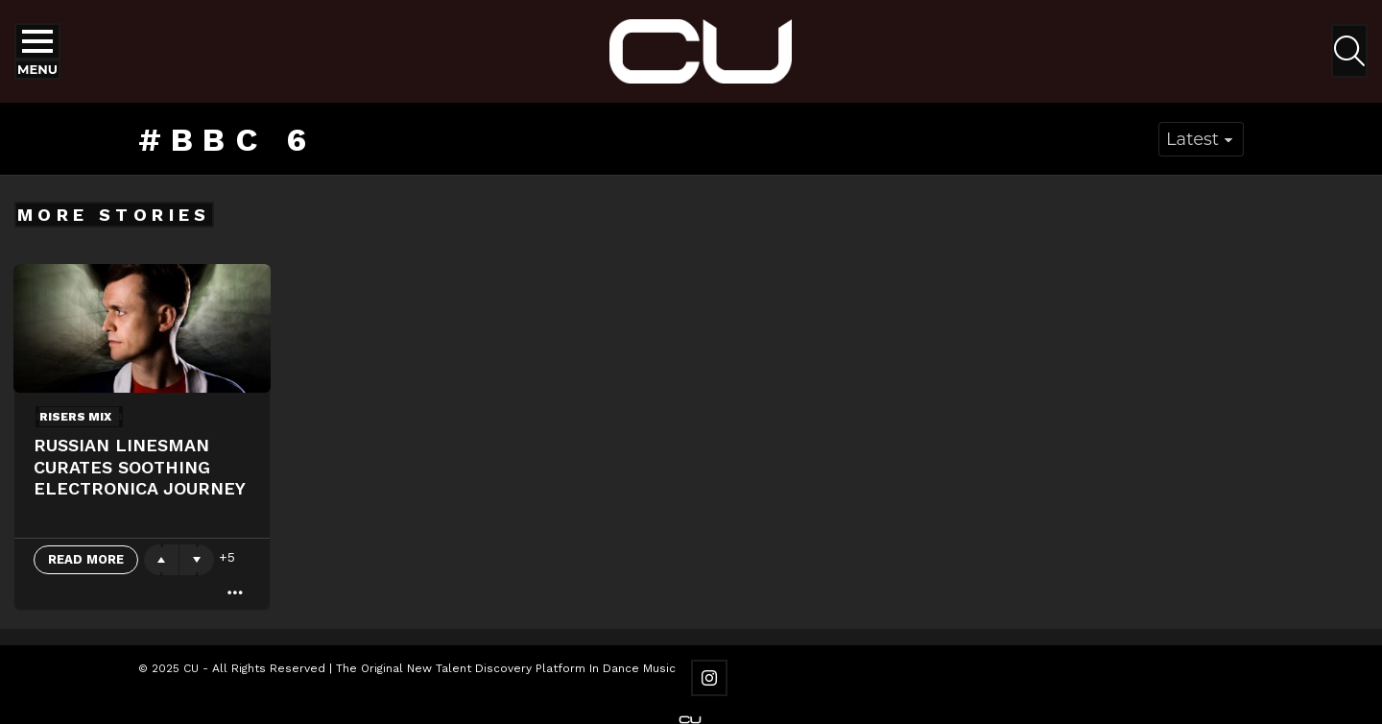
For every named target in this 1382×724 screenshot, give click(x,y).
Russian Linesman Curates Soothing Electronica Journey (140, 466)
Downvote (196, 559)
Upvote (161, 559)
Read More (86, 559)
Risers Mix (75, 416)
